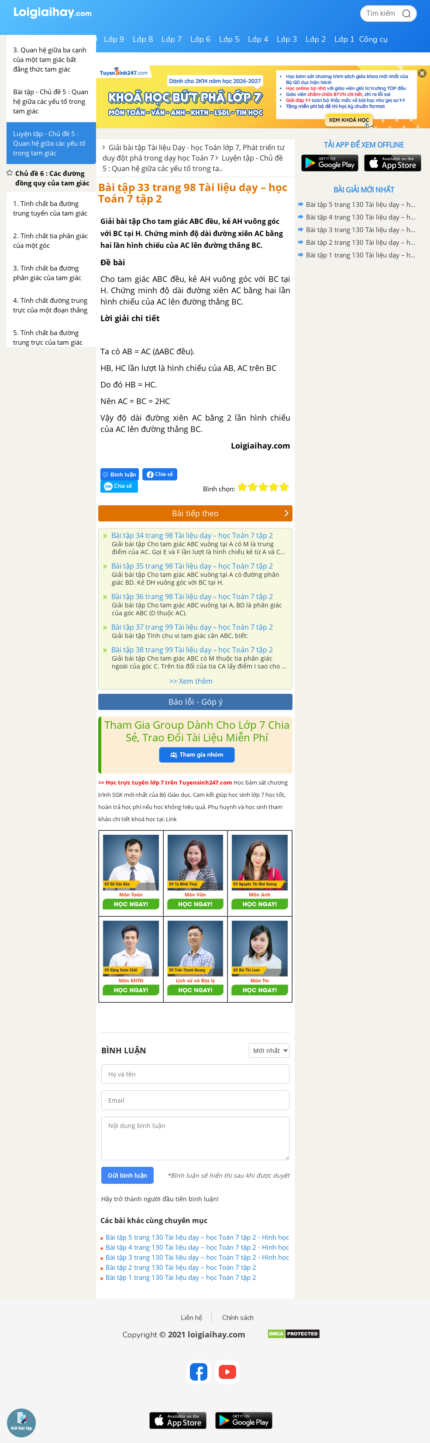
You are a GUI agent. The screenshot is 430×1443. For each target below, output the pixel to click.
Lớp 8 (143, 39)
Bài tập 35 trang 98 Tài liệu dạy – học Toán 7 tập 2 (191, 566)
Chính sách (238, 1318)
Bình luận (119, 474)
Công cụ (373, 39)
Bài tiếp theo (230, 513)
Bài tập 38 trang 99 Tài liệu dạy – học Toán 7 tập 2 (191, 650)
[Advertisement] (363, 323)
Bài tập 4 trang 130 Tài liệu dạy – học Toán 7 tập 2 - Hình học (197, 1247)
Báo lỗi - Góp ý (196, 701)
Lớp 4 (258, 39)
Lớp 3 (287, 39)
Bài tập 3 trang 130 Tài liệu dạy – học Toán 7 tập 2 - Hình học (197, 1257)
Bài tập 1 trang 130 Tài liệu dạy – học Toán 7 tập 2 (181, 1277)
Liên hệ (192, 1318)
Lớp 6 (200, 39)
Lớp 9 (114, 39)
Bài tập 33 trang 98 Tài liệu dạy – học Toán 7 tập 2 (192, 193)
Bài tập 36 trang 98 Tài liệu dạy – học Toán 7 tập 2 (191, 596)
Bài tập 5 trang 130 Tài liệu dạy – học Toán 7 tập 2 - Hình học (197, 1237)
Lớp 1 (344, 39)
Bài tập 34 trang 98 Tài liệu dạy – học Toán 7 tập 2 (191, 535)
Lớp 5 (229, 39)
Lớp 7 (172, 39)
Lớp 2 (316, 39)
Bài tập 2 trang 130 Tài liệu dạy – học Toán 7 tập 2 (181, 1267)
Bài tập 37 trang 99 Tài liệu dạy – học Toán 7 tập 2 (191, 627)
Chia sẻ (160, 474)
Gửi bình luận (127, 1175)
